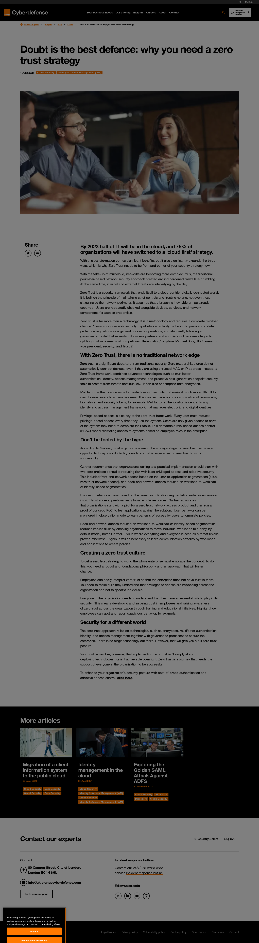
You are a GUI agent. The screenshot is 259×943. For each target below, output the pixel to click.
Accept (34, 937)
